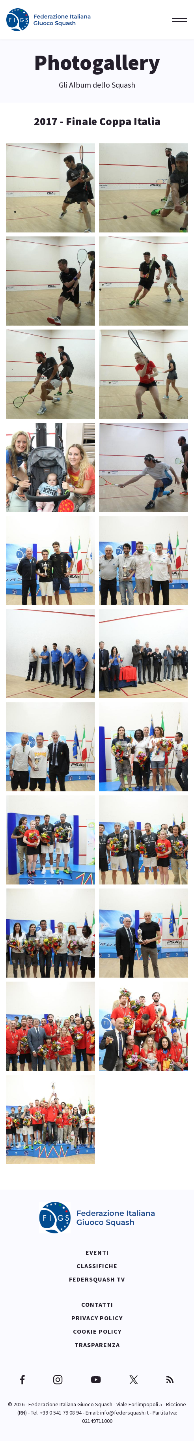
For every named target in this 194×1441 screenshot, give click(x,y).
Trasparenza (97, 1345)
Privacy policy (97, 1318)
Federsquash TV (97, 1279)
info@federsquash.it (124, 1412)
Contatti (97, 1304)
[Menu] (177, 19)
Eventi (97, 1252)
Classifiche (97, 1266)
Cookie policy (97, 1331)
